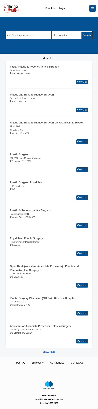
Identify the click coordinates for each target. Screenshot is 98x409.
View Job (82, 81)
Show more (49, 351)
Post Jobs (50, 8)
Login (62, 8)
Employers (38, 362)
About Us (20, 362)
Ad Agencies (57, 362)
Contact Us (77, 362)
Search (87, 35)
